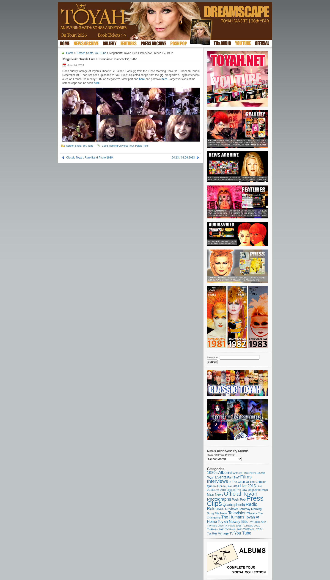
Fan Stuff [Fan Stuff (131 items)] (233, 477)
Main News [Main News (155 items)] (215, 494)
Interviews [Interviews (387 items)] (217, 481)
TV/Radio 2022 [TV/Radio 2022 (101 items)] (216, 529)
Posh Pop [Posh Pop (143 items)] (239, 499)
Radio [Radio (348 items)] (251, 504)
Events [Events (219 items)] (221, 477)
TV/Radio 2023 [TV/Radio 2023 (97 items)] (233, 529)
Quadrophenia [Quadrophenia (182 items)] (234, 505)
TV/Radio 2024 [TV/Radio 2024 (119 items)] (252, 529)
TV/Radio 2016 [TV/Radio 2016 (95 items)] (232, 525)
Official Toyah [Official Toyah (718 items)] (241, 494)
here (142, 79)
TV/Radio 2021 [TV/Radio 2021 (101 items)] (251, 525)
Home (70, 53)
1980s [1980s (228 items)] (212, 472)
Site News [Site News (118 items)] (221, 513)
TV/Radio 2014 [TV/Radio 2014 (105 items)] (257, 522)
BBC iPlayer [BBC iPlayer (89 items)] (249, 473)
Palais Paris (141, 145)
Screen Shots (85, 53)
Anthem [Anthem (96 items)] (237, 473)
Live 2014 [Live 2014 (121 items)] (232, 486)
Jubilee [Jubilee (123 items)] (221, 486)
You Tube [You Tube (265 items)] (242, 533)
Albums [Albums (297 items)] (225, 472)
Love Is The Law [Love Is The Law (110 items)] (236, 489)
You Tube (100, 53)
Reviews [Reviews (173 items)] (231, 509)
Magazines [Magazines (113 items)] (254, 489)
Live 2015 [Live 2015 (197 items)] (248, 486)
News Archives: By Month (221, 454)
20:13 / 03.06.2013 (183, 157)
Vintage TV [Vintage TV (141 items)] (225, 533)
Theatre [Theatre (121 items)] (252, 513)
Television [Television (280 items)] (237, 512)
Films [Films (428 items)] (246, 476)
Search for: (213, 357)
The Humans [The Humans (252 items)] (232, 517)
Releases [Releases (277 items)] (215, 508)
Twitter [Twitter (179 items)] (212, 533)
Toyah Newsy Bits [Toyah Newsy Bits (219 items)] (233, 521)
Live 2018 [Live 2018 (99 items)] (220, 490)
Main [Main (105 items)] (265, 489)
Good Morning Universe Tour (118, 145)
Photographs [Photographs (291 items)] (219, 499)
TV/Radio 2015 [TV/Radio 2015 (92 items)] (215, 525)
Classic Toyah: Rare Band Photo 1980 (89, 157)
